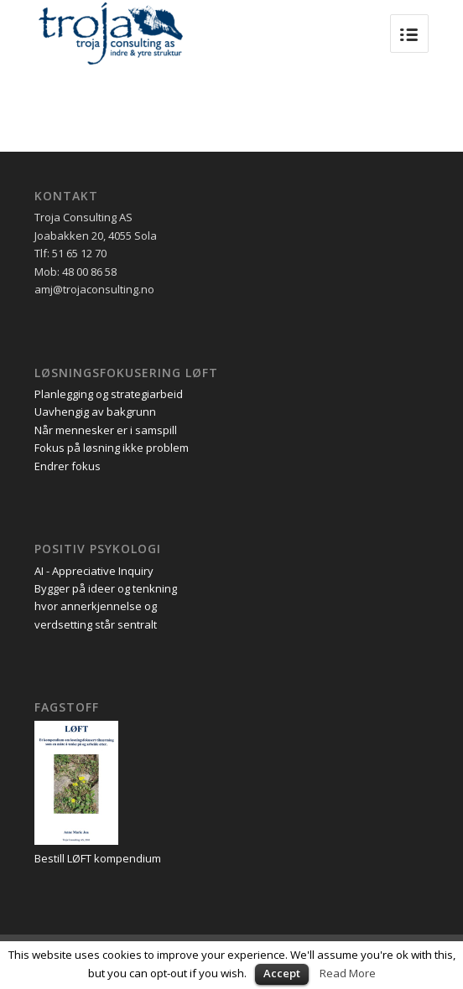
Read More (348, 973)
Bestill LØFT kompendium (97, 858)
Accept (281, 973)
